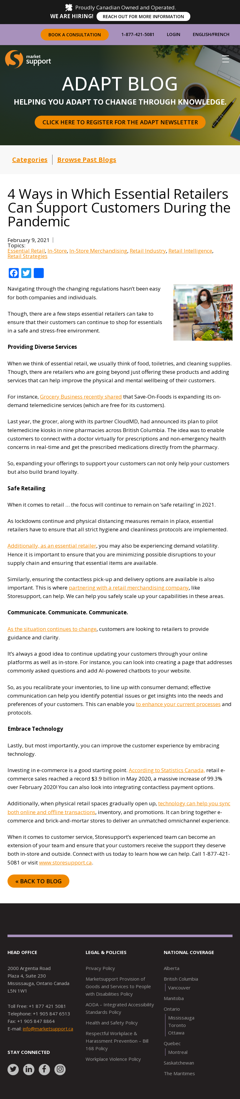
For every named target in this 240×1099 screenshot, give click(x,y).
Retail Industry (148, 250)
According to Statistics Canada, (167, 770)
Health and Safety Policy (112, 1022)
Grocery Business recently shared (81, 396)
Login (173, 34)
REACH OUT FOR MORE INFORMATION (143, 16)
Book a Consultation (74, 35)
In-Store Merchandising (98, 250)
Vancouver (179, 987)
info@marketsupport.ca (48, 1028)
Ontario (172, 1009)
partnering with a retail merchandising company (129, 587)
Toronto (177, 1025)
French (220, 34)
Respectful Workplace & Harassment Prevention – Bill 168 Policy (117, 1040)
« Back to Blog (38, 881)
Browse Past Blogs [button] (86, 159)
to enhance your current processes (178, 704)
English (202, 34)
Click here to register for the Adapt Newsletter (120, 122)
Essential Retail (26, 250)
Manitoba (174, 998)
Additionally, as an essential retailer (52, 545)
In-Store (57, 250)
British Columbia (181, 979)
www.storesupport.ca (65, 862)
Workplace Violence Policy (113, 1059)
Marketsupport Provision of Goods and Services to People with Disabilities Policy (118, 986)
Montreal (178, 1052)
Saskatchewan (179, 1063)
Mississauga (181, 1017)
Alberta (171, 968)
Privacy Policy (100, 968)
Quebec (172, 1043)
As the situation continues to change (52, 628)
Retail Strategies (28, 256)
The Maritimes (179, 1073)
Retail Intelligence (190, 250)
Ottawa (176, 1032)
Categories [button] (30, 159)
